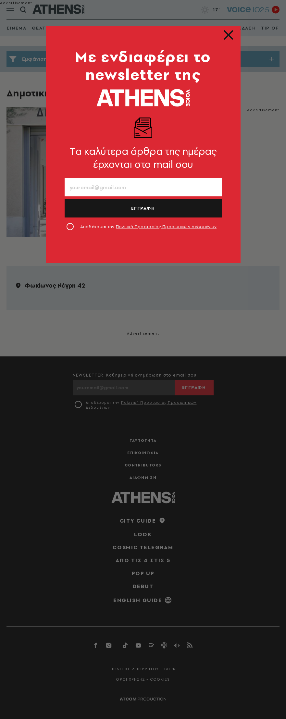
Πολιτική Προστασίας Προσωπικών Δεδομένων (166, 226)
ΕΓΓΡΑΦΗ (143, 208)
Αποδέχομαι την (148, 226)
